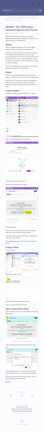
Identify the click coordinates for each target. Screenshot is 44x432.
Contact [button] (35, 4)
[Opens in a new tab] (22, 421)
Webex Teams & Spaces (22, 407)
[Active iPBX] (19, 18)
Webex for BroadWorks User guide (22, 411)
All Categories (10, 18)
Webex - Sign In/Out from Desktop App (22, 409)
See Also (8, 382)
